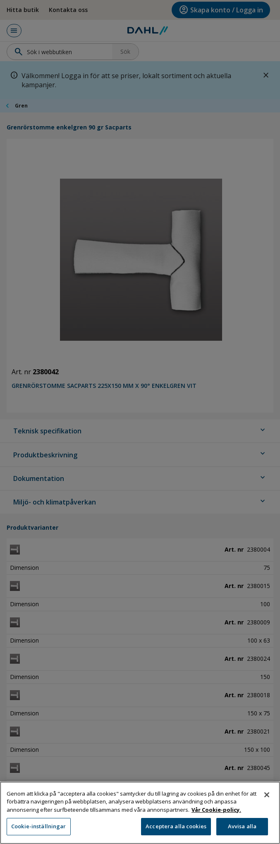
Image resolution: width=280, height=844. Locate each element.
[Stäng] (267, 798)
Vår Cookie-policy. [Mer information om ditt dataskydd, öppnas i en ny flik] (216, 813)
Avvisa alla (242, 830)
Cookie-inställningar (38, 830)
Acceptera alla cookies (176, 830)
